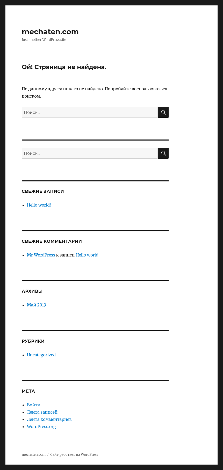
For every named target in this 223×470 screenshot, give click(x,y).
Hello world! (39, 205)
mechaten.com (50, 31)
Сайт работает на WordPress (74, 454)
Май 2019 (36, 304)
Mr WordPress (41, 255)
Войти (33, 404)
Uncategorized (41, 354)
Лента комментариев (49, 419)
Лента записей (42, 412)
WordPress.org (41, 426)
